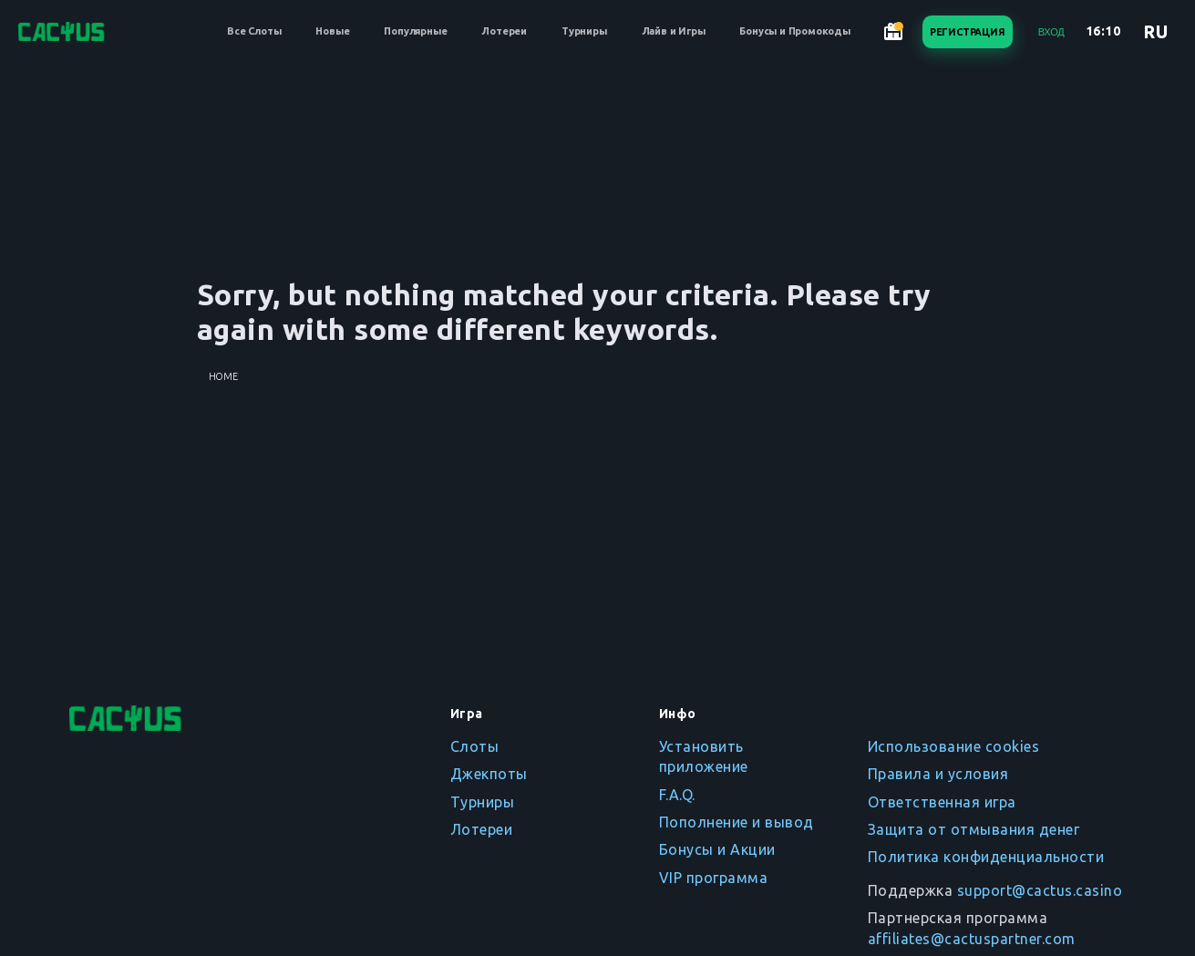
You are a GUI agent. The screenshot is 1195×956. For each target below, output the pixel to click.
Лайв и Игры (674, 31)
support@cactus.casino (1040, 890)
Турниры (584, 31)
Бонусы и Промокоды (794, 31)
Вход (1051, 31)
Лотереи (504, 31)
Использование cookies (954, 746)
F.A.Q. (677, 794)
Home (223, 376)
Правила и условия (938, 774)
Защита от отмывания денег (974, 829)
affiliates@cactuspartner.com (972, 938)
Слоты (475, 746)
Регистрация (967, 31)
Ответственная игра (942, 802)
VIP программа (713, 877)
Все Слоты (254, 31)
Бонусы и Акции (717, 849)
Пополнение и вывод (736, 822)
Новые (332, 31)
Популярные (415, 31)
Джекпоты (489, 774)
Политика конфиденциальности (986, 856)
